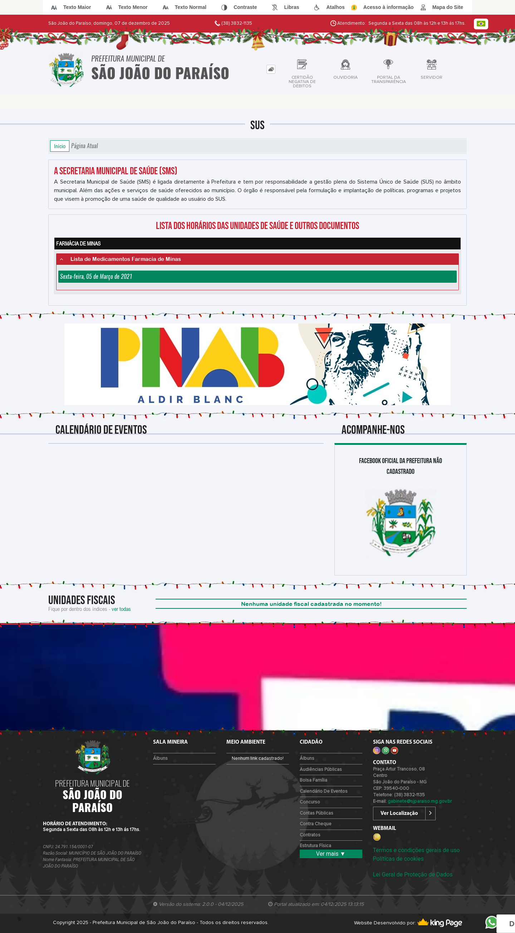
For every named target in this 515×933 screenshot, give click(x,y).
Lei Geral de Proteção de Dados (413, 874)
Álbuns (160, 758)
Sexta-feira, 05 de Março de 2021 (96, 276)
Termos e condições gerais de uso (416, 850)
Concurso (310, 802)
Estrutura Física (315, 846)
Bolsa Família (313, 780)
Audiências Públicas (321, 769)
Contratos (310, 835)
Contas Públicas (316, 813)
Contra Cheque (316, 824)
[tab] (270, 69)
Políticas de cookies (398, 858)
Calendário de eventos (324, 791)
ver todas (121, 608)
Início (59, 146)
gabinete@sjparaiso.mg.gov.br (420, 801)
